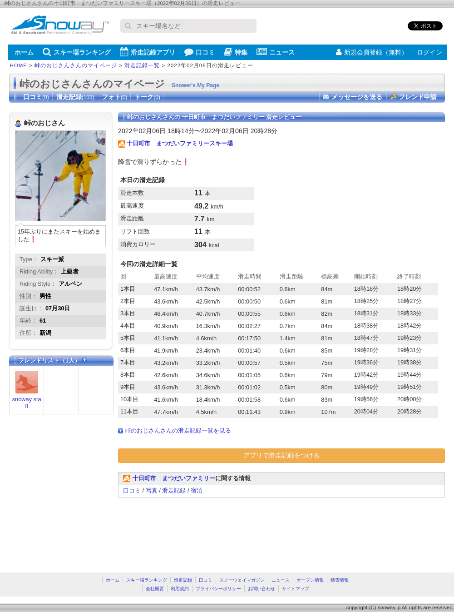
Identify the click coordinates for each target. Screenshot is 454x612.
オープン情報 (310, 579)
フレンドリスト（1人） (52, 360)
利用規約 (180, 588)
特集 (235, 51)
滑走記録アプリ (147, 51)
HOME (19, 65)
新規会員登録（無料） (372, 52)
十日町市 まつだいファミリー (174, 478)
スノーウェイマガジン (242, 579)
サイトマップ (295, 588)
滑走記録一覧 (142, 65)
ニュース (276, 51)
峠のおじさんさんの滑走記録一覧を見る (178, 430)
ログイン (429, 52)
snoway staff (26, 402)
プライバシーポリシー (218, 588)
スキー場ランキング (77, 51)
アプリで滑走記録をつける (281, 455)
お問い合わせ (261, 588)
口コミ (199, 51)
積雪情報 (340, 579)
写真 (152, 490)
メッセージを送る (356, 96)
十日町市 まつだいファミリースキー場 (180, 143)
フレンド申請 (418, 96)
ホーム (24, 52)
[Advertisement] (149, 530)
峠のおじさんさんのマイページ (76, 65)
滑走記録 (75, 96)
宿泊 (196, 490)
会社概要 (155, 588)
